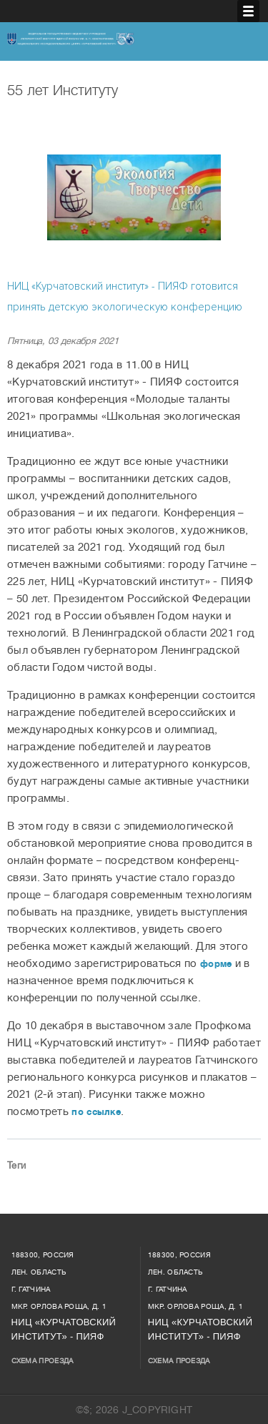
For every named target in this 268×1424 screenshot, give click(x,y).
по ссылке (96, 1111)
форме (216, 963)
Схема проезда (42, 1361)
